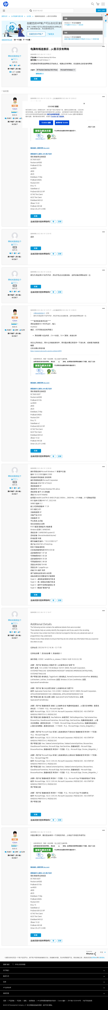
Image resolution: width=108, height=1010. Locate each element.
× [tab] (102, 15)
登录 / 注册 (101, 10)
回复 (36, 79)
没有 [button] (59, 221)
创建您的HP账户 (36, 34)
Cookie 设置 (46, 123)
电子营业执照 (87, 1000)
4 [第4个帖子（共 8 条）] (9, 294)
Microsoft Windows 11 (68, 70)
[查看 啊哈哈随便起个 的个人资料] (15, 56)
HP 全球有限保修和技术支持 (46, 1000)
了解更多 (50, 34)
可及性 (19, 1000)
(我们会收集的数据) (53, 114)
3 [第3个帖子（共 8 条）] (9, 256)
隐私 (25, 1000)
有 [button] (53, 221)
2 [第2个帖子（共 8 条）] (9, 121)
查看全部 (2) (40, 74)
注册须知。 (102, 957)
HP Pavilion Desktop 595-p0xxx (47, 70)
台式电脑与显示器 (17, 16)
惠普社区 (4, 16)
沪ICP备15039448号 (74, 1000)
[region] (54, 114)
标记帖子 (15, 74)
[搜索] (51, 10)
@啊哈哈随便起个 (39, 313)
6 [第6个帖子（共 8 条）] (9, 491)
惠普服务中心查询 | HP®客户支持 (41, 153)
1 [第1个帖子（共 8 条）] (9, 69)
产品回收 (11, 1000)
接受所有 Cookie (62, 123)
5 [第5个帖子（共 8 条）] (9, 333)
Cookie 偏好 (61, 1000)
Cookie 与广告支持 (57, 116)
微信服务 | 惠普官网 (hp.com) (39, 147)
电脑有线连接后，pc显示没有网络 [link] (46, 16)
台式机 (29, 16)
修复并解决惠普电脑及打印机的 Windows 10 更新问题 (81, 39)
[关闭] (84, 103)
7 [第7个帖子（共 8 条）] (9, 635)
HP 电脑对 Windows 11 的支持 (73, 25)
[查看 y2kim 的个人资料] (15, 108)
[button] (103, 46)
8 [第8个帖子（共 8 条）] (9, 855)
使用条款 (94, 957)
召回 (4, 1000)
